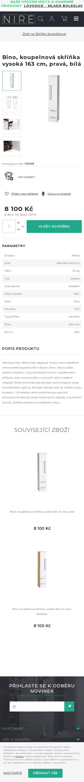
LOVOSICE (35, 6)
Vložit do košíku (54, 226)
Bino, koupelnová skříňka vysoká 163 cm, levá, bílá (42, 511)
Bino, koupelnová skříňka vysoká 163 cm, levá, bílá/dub (42, 611)
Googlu (19, 756)
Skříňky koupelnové (50, 34)
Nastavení (12, 773)
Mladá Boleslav (65, 6)
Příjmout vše (45, 773)
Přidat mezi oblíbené (24, 193)
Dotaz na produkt (59, 193)
